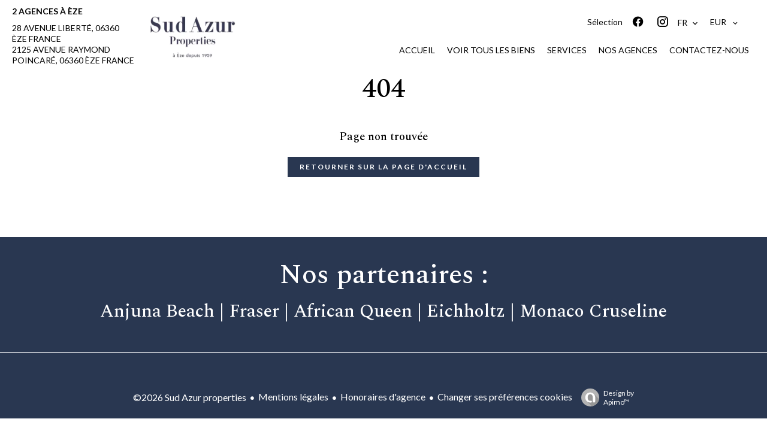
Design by (604, 397)
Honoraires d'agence (382, 396)
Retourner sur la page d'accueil (383, 166)
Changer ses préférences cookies (504, 396)
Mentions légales (293, 396)
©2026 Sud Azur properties (189, 397)
